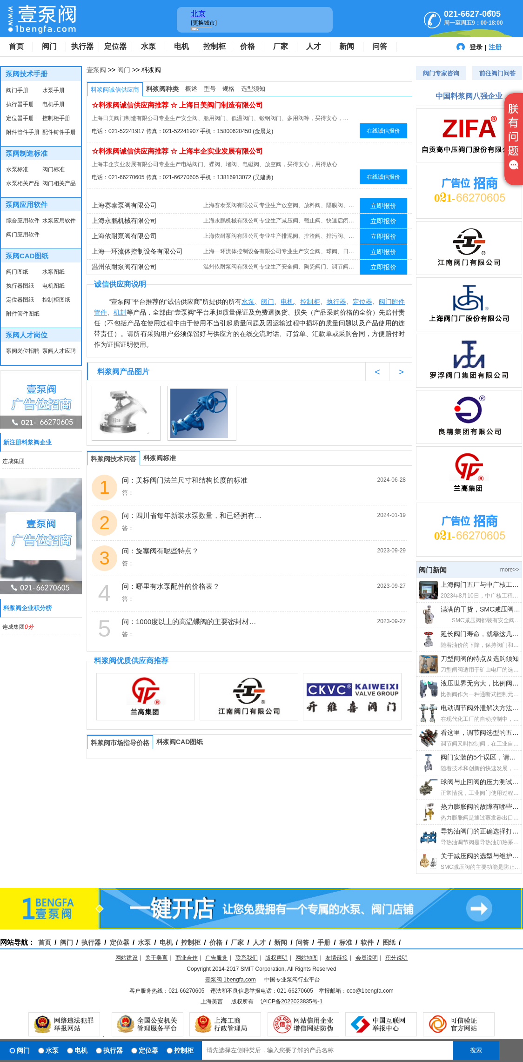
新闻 (346, 46)
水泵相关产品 (23, 183)
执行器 (82, 46)
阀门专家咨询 (441, 73)
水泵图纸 (53, 272)
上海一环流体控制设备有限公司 (137, 251)
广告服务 (216, 957)
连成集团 (13, 461)
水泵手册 (53, 90)
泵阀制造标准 (26, 153)
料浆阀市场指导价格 (120, 742)
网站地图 (306, 957)
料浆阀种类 (162, 89)
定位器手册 (20, 118)
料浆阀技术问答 (113, 459)
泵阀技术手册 (26, 74)
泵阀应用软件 (26, 204)
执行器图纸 (20, 285)
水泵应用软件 (59, 220)
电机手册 (53, 104)
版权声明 (276, 957)
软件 (367, 942)
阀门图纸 (17, 272)
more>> (509, 569)
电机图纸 (53, 285)
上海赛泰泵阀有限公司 (124, 205)
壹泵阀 (96, 70)
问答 (379, 46)
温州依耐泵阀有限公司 (124, 266)
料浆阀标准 (159, 458)
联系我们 (246, 957)
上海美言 (212, 1001)
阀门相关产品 (59, 183)
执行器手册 (20, 104)
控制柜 (214, 46)
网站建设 (126, 957)
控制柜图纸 (56, 299)
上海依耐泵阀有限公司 (124, 236)
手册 (323, 942)
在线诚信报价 (383, 131)
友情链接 (336, 957)
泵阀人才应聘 (59, 351)
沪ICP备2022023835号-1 (291, 1001)
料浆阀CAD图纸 (179, 742)
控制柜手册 (56, 118)
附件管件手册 (23, 132)
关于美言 (156, 957)
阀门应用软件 (23, 234)
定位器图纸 (20, 299)
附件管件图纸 (23, 313)
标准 (345, 942)
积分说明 (396, 957)
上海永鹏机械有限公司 (124, 220)
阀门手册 (17, 90)
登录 (476, 47)
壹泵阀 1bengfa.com (230, 979)
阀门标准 (53, 169)
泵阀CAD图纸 (27, 256)
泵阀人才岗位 (26, 335)
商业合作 (186, 957)
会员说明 (366, 957)
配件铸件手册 (59, 132)
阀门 (49, 46)
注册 (495, 47)
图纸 (389, 942)
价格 (247, 46)
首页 (16, 46)
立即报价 (383, 205)
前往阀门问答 (497, 73)
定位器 (115, 46)
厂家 (280, 46)
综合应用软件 (23, 220)
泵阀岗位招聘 (23, 351)
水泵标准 (17, 169)
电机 (181, 46)
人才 (313, 46)
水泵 (148, 46)
